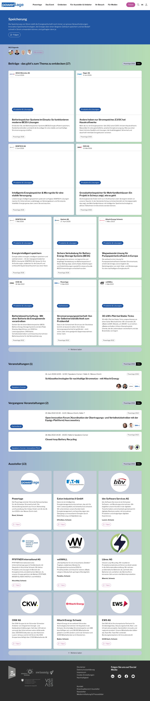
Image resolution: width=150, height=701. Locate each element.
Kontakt (80, 686)
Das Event (50, 5)
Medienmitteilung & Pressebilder (90, 694)
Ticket (130, 5)
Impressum (81, 672)
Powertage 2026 (129, 63)
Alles (138, 63)
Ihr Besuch (99, 5)
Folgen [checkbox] (16, 524)
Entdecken (62, 5)
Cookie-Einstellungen (85, 675)
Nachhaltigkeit (82, 678)
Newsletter (81, 692)
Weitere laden (75, 349)
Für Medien (112, 5)
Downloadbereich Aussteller (88, 689)
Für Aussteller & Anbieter (81, 5)
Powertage (37, 5)
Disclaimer (81, 667)
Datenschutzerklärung (86, 670)
